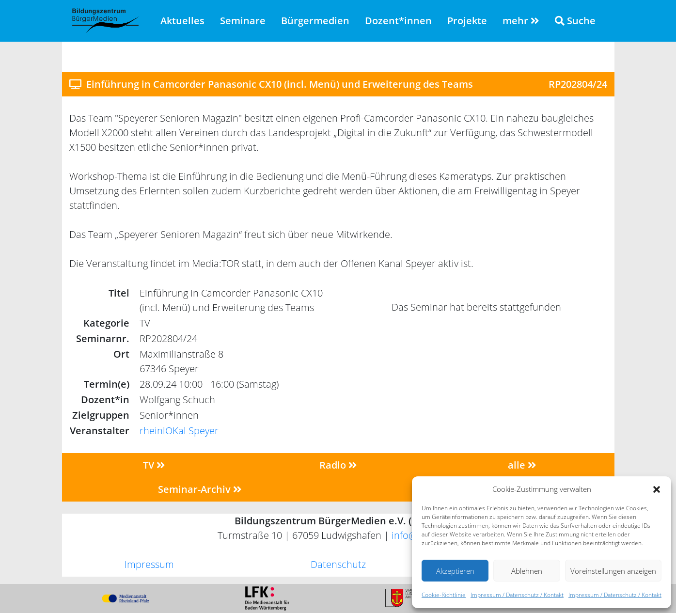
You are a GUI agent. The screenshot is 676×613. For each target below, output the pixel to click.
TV (154, 465)
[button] (656, 489)
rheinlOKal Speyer (179, 430)
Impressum (149, 564)
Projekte (467, 20)
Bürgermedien (315, 20)
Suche (575, 20)
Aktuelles (182, 20)
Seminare (243, 20)
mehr (521, 20)
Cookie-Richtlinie (444, 595)
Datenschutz (338, 564)
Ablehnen (526, 571)
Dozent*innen (398, 20)
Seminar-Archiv (200, 489)
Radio (338, 465)
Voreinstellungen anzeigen (613, 571)
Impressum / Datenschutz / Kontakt (517, 595)
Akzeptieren (455, 571)
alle (522, 465)
